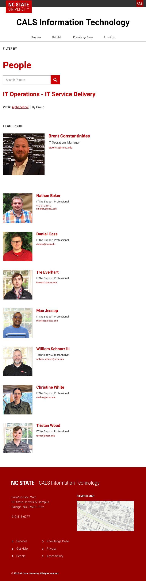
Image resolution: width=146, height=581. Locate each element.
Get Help (57, 37)
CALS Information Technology (73, 22)
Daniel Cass (47, 234)
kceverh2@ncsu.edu (46, 282)
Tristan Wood (48, 425)
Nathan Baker (48, 195)
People (20, 556)
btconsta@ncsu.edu (60, 147)
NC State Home (20, 3)
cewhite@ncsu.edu (46, 397)
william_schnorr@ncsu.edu (50, 359)
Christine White (50, 387)
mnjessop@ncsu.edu (47, 320)
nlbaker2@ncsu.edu (46, 208)
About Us (109, 37)
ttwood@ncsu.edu (45, 435)
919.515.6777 (20, 516)
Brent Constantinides (69, 136)
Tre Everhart (47, 272)
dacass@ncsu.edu (45, 244)
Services (36, 37)
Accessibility (55, 556)
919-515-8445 (43, 206)
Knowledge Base (83, 37)
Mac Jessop (47, 310)
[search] (139, 3)
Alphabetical (20, 107)
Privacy (51, 548)
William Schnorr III (53, 349)
